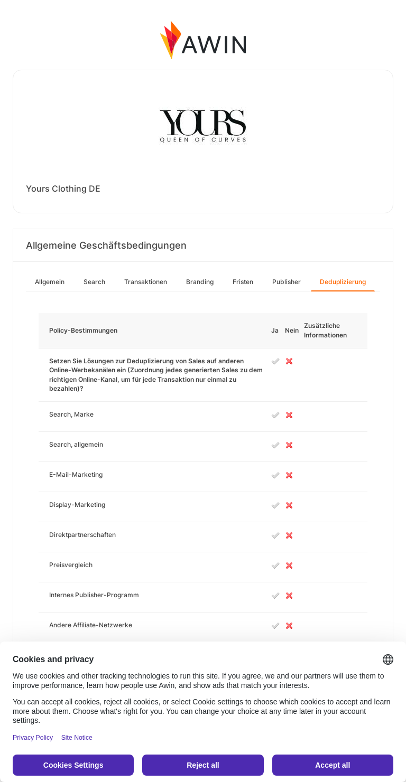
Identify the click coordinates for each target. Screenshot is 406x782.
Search (94, 282)
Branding (200, 282)
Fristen (243, 282)
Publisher (286, 282)
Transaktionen (145, 282)
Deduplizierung (343, 282)
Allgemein (49, 282)
